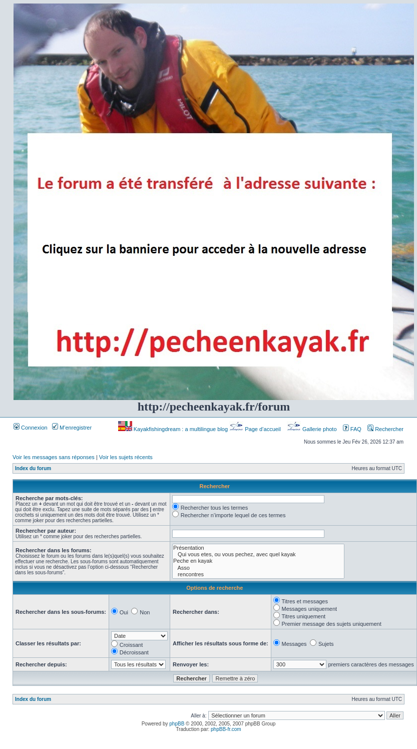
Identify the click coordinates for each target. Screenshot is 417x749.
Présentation (258, 548)
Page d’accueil (255, 429)
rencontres (258, 574)
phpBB (176, 723)
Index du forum (33, 468)
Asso (258, 568)
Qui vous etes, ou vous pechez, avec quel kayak (258, 554)
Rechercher (385, 429)
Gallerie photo (312, 429)
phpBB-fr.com (226, 729)
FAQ (352, 429)
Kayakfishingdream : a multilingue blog (173, 429)
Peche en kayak (258, 561)
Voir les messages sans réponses (54, 457)
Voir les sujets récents (126, 457)
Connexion (31, 428)
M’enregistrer (72, 428)
